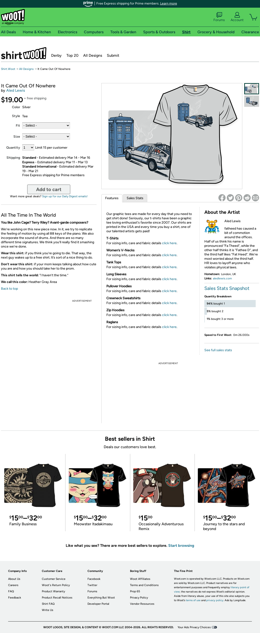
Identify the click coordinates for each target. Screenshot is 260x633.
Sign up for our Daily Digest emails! (65, 196)
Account (237, 17)
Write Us (47, 610)
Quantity (13, 148)
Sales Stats (135, 198)
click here (169, 243)
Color (16, 107)
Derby (56, 55)
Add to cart (48, 189)
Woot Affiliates (140, 579)
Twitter (92, 585)
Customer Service (53, 579)
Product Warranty (53, 591)
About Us (14, 579)
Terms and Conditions (144, 585)
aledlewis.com (222, 278)
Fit (18, 126)
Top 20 (72, 55)
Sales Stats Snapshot (226, 288)
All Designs (92, 55)
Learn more (168, 3)
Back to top (9, 289)
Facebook (93, 579)
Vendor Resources (142, 603)
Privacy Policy (139, 597)
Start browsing (181, 545)
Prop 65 (135, 591)
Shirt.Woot (23, 53)
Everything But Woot (101, 597)
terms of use (193, 600)
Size (16, 137)
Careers (13, 585)
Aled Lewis (15, 90)
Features (112, 198)
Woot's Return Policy (56, 585)
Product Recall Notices (57, 597)
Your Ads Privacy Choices (194, 627)
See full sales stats (218, 350)
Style (16, 116)
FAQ (11, 591)
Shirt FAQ (48, 603)
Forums (219, 17)
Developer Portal (98, 603)
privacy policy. (215, 600)
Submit (113, 55)
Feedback (14, 597)
